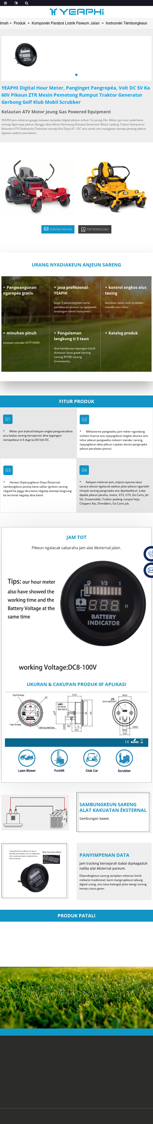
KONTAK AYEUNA (58, 229)
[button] (76, 75)
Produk (20, 23)
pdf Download (94, 229)
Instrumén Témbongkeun (126, 23)
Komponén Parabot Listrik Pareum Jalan (66, 23)
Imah (4, 23)
